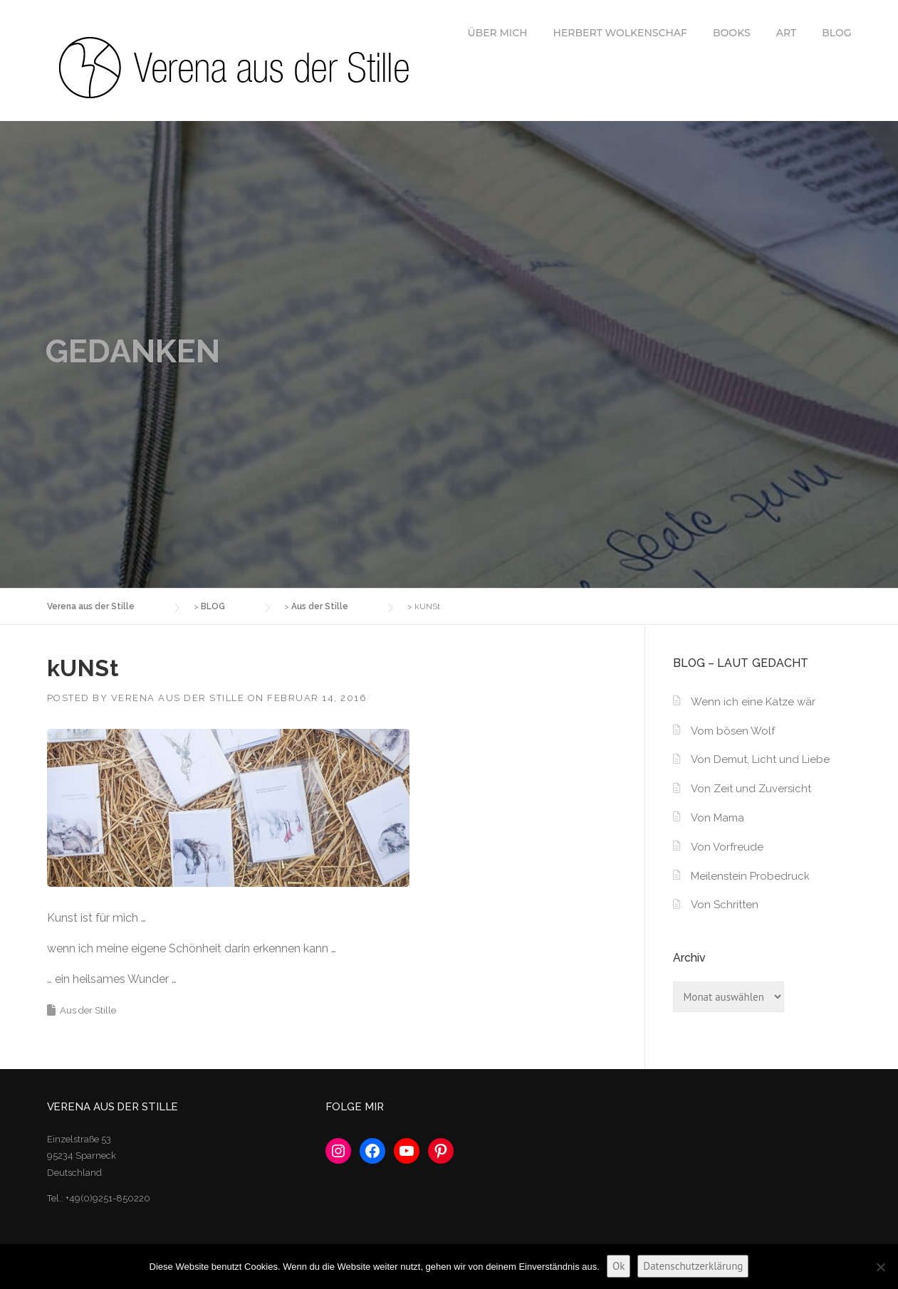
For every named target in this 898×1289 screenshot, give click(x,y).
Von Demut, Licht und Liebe (760, 759)
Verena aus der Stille (178, 698)
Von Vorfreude (727, 847)
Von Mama (717, 817)
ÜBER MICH (497, 32)
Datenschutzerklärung (693, 1266)
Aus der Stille (88, 1010)
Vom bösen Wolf (733, 731)
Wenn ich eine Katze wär (753, 701)
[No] (880, 1267)
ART (786, 32)
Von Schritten (724, 904)
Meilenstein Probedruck (750, 876)
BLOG (836, 32)
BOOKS (732, 32)
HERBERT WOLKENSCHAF (620, 32)
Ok (618, 1266)
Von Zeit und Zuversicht (751, 788)
